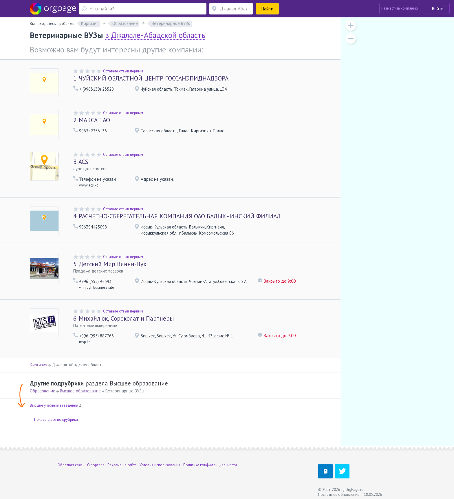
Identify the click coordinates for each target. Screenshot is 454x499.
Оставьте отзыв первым (123, 71)
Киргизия (38, 365)
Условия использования (160, 465)
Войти (438, 8)
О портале (96, 465)
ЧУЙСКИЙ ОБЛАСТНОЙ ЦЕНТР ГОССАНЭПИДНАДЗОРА (150, 78)
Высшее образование (80, 391)
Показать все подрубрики (56, 419)
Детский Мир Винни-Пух (110, 264)
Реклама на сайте (122, 465)
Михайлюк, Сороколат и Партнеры (123, 318)
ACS (80, 162)
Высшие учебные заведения (54, 405)
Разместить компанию (399, 8)
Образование (42, 391)
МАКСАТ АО (91, 120)
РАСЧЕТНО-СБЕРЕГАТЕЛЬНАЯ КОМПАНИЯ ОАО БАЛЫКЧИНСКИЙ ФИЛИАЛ (177, 216)
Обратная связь (71, 465)
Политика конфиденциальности (210, 465)
